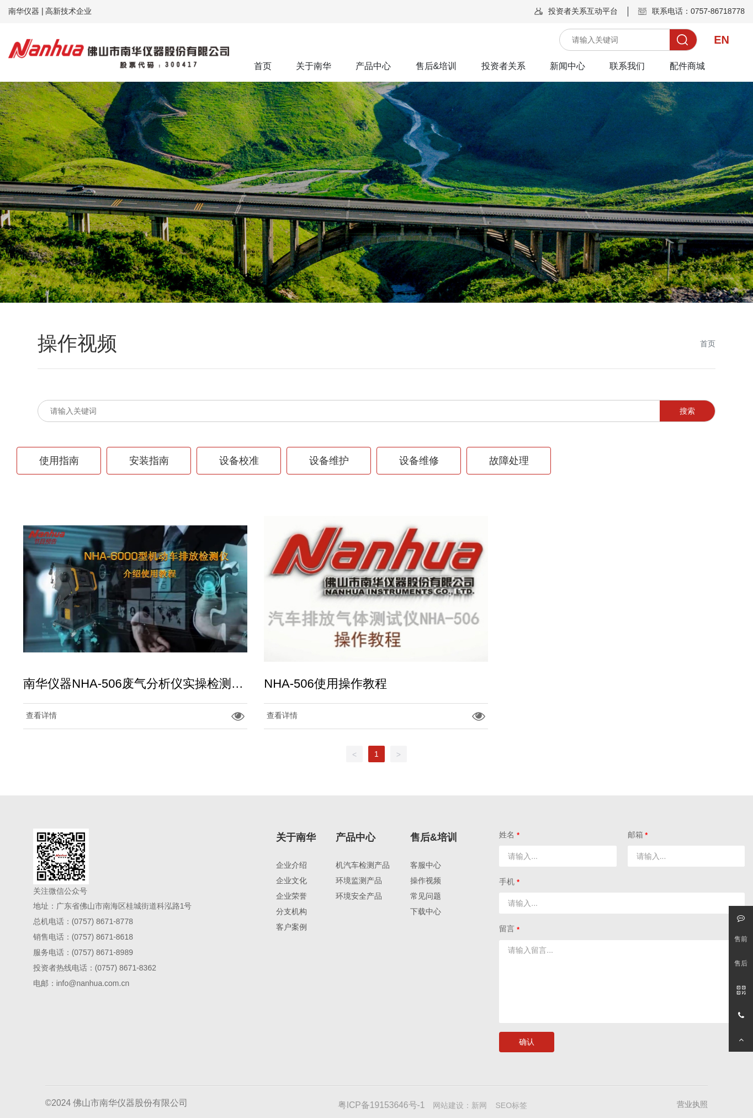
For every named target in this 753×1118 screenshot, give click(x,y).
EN (721, 40)
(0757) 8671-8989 (102, 952)
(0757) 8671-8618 (102, 936)
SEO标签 (511, 1105)
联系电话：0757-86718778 (698, 11)
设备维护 (329, 460)
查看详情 (41, 715)
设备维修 (419, 460)
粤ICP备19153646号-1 (381, 1105)
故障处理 (509, 460)
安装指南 (149, 460)
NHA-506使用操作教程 (325, 683)
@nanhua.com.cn (98, 983)
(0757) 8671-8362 (125, 967)
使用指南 (59, 460)
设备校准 (239, 460)
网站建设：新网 (460, 1105)
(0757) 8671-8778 (102, 921)
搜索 (687, 411)
